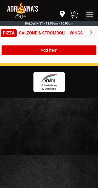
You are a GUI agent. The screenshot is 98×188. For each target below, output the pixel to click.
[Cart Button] (74, 14)
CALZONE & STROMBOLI (42, 33)
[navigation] (62, 14)
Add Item (49, 50)
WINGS (76, 33)
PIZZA (9, 33)
